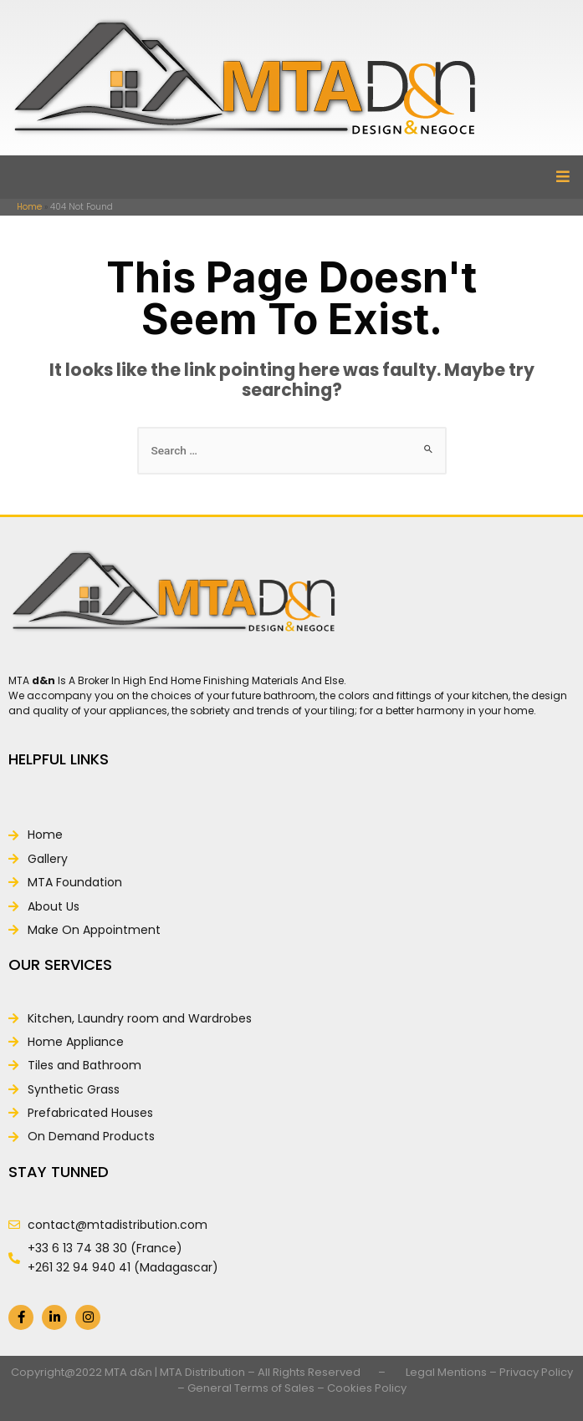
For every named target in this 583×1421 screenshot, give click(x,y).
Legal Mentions (446, 1372)
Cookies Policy (367, 1388)
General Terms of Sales (251, 1388)
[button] (562, 177)
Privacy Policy (536, 1372)
